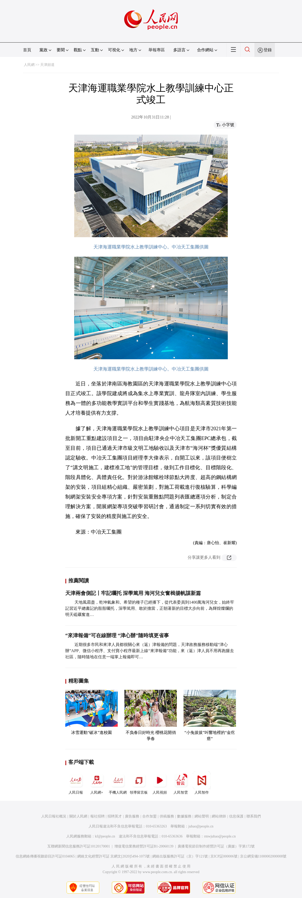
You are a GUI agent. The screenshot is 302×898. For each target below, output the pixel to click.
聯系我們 (253, 816)
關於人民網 (78, 816)
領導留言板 (139, 782)
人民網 (29, 65)
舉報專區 (156, 50)
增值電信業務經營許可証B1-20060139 (144, 846)
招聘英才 (114, 816)
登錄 (268, 50)
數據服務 (184, 816)
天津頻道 (47, 65)
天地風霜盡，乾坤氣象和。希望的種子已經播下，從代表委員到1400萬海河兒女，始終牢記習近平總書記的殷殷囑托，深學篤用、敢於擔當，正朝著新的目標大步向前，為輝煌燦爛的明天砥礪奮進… (149, 608)
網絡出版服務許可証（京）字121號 (180, 856)
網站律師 (219, 816)
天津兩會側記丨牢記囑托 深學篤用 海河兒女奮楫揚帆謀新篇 (133, 593)
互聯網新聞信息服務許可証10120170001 (78, 846)
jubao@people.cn (200, 826)
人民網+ (97, 782)
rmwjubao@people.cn (220, 836)
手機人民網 (118, 782)
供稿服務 (167, 816)
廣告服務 (132, 816)
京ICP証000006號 (224, 856)
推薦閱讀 (78, 580)
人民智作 (202, 782)
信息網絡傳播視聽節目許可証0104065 (45, 856)
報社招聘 (97, 816)
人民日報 (76, 782)
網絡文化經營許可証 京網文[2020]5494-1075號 (113, 856)
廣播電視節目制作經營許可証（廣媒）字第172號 (216, 846)
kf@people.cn (105, 836)
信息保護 (236, 816)
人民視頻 (160, 782)
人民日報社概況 (53, 816)
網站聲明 (202, 816)
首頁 (27, 50)
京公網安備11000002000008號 (263, 856)
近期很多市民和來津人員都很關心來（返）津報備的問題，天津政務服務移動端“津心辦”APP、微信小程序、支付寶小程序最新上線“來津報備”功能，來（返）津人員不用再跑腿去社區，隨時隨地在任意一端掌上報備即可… (149, 650)
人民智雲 (181, 782)
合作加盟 (149, 816)
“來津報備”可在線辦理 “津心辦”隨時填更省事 (117, 635)
